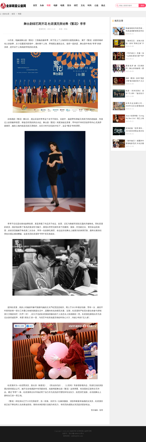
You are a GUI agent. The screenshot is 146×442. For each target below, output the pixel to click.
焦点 (103, 5)
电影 (55, 5)
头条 (42, 5)
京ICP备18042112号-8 (76, 433)
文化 (83, 5)
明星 (49, 5)
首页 (35, 5)
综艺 (76, 5)
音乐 (69, 5)
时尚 (89, 5)
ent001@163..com (77, 436)
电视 (62, 5)
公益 (96, 5)
